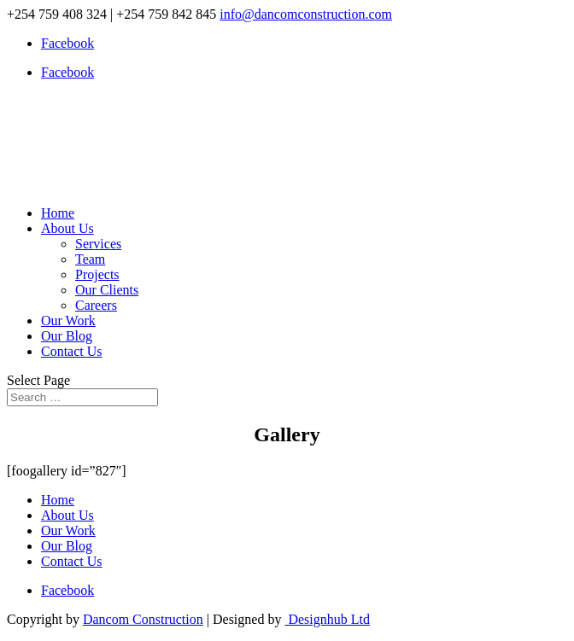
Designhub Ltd (327, 619)
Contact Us (71, 351)
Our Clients (106, 290)
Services (98, 243)
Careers (96, 305)
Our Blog (66, 336)
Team (90, 259)
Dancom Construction (143, 619)
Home (57, 213)
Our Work (68, 320)
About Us (67, 228)
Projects (97, 274)
